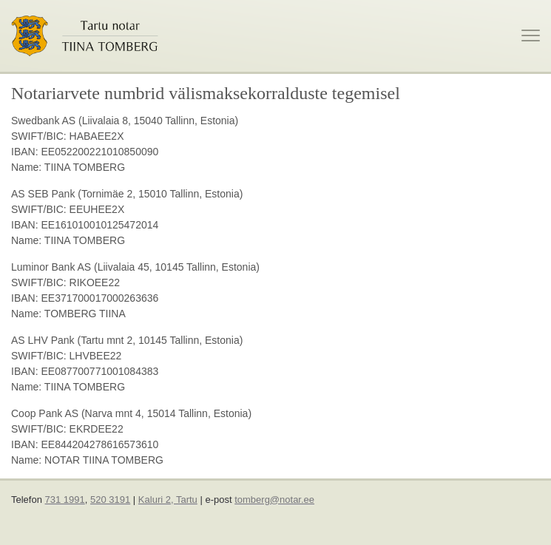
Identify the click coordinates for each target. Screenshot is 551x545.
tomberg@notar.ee (274, 499)
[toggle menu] (530, 35)
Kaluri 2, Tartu (167, 499)
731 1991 (65, 499)
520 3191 (110, 499)
